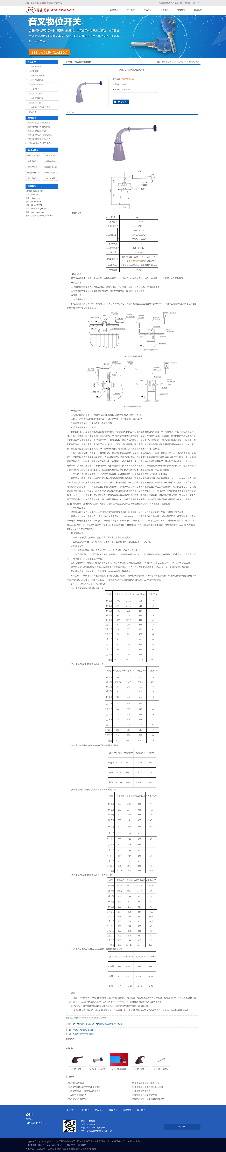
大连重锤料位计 (35, 71)
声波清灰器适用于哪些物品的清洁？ (84, 1091)
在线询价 (121, 102)
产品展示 (99, 1110)
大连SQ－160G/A (161, 1069)
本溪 (84, 1148)
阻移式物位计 (33, 178)
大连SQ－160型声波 (98, 1069)
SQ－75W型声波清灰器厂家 (102, 1024)
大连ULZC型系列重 (118, 1069)
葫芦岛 (79, 1148)
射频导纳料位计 (33, 173)
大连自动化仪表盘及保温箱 (39, 107)
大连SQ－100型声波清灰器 (83, 1034)
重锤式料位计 (33, 167)
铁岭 (89, 1148)
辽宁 (50, 1148)
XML (198, 3)
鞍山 (68, 1148)
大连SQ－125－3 (140, 1069)
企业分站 (178, 3)
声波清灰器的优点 (76, 1083)
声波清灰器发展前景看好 (37, 131)
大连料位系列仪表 (36, 80)
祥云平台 (61, 1145)
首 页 (172, 62)
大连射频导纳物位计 (37, 76)
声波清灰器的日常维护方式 (144, 1095)
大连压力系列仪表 (36, 94)
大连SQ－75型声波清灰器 (83, 1030)
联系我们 (198, 10)
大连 (64, 1148)
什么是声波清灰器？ (77, 1095)
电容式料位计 (33, 161)
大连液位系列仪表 (36, 85)
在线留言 (181, 10)
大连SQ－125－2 (77, 1069)
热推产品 (30, 1148)
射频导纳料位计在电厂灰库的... (39, 143)
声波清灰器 (50, 178)
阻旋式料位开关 (50, 173)
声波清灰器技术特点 (141, 1091)
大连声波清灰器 (35, 67)
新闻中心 (164, 10)
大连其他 (32, 112)
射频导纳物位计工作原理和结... (39, 127)
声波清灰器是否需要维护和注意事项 (84, 1087)
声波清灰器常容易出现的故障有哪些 (148, 1099)
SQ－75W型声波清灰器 (82, 1024)
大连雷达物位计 (35, 89)
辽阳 (54, 1148)
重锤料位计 (50, 156)
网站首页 (114, 10)
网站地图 (187, 3)
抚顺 (94, 1148)
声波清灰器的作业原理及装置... (39, 123)
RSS (194, 3)
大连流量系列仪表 (36, 98)
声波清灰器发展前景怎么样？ (38, 139)
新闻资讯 (113, 1110)
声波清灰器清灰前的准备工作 (145, 1083)
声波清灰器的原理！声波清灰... (39, 135)
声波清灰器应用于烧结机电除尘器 (147, 1087)
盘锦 (73, 1148)
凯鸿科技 (82, 1145)
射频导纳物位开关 (33, 156)
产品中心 (148, 10)
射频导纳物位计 (50, 161)
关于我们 (131, 10)
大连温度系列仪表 (36, 103)
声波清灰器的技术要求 (78, 1099)
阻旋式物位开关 (50, 167)
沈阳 (59, 1148)
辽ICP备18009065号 (35, 1145)
